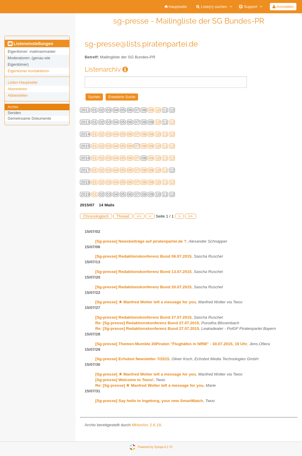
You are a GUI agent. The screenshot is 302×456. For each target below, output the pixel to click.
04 (116, 134)
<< (139, 216)
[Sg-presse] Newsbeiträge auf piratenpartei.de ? (140, 241)
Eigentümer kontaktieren (28, 71)
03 (108, 134)
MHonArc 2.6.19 (146, 425)
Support (248, 6)
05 (123, 134)
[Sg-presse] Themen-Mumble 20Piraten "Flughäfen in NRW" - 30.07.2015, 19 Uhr (171, 344)
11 (165, 134)
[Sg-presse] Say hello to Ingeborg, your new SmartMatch (149, 401)
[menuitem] (176, 6)
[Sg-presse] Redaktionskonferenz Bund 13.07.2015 (143, 271)
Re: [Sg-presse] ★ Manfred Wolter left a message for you (149, 385)
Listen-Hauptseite (22, 82)
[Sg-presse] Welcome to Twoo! (124, 380)
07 (136, 134)
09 (151, 110)
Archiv (13, 107)
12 (172, 122)
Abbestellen (18, 95)
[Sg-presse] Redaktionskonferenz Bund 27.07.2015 (143, 317)
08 (144, 134)
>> (190, 216)
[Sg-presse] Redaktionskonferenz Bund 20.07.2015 (143, 287)
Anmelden (283, 6)
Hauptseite (176, 6)
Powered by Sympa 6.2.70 (155, 447)
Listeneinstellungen (30, 43)
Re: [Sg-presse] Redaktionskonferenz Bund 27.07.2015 (147, 323)
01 (94, 134)
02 (101, 134)
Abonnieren (17, 89)
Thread (122, 216)
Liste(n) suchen (211, 6)
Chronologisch (96, 216)
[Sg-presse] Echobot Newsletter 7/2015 (132, 359)
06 (130, 134)
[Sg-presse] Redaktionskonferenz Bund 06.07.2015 (143, 256)
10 (158, 110)
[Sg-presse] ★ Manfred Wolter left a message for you (145, 302)
